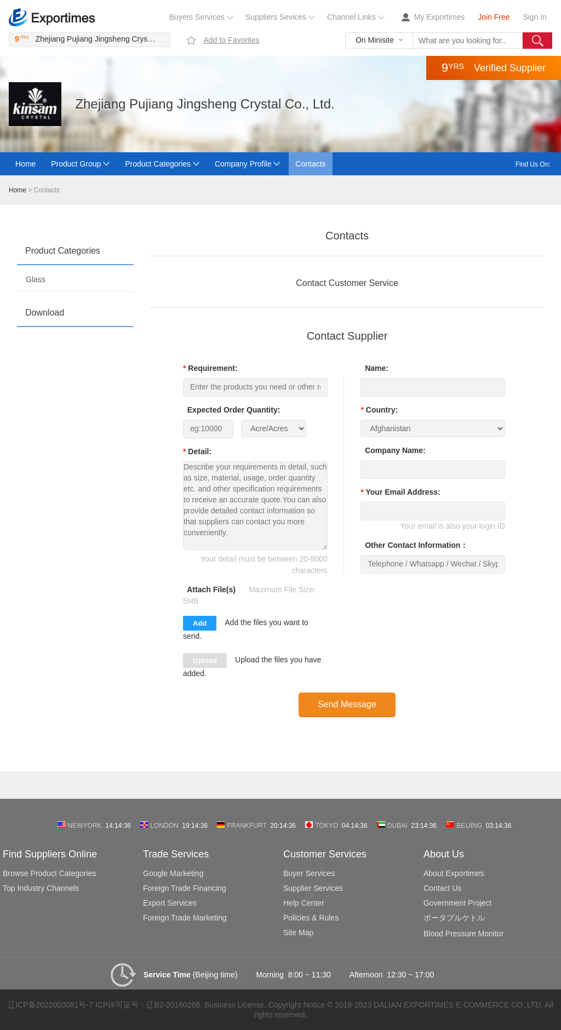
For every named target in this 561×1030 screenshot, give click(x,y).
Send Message (347, 704)
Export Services (170, 903)
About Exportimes (453, 873)
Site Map (298, 932)
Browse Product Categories (49, 873)
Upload (205, 660)
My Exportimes (439, 17)
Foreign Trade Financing (184, 888)
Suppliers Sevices (275, 17)
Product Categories (158, 163)
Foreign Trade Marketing (185, 917)
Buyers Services (197, 17)
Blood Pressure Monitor (463, 933)
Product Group (76, 163)
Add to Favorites (231, 40)
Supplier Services (313, 888)
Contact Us (442, 888)
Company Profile (243, 163)
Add (200, 623)
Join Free (494, 17)
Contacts (310, 163)
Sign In (535, 17)
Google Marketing (173, 873)
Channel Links (351, 17)
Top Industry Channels (41, 888)
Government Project (457, 903)
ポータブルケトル (454, 917)
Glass (35, 279)
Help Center (303, 903)
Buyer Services (309, 873)
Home (25, 163)
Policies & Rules (311, 917)
